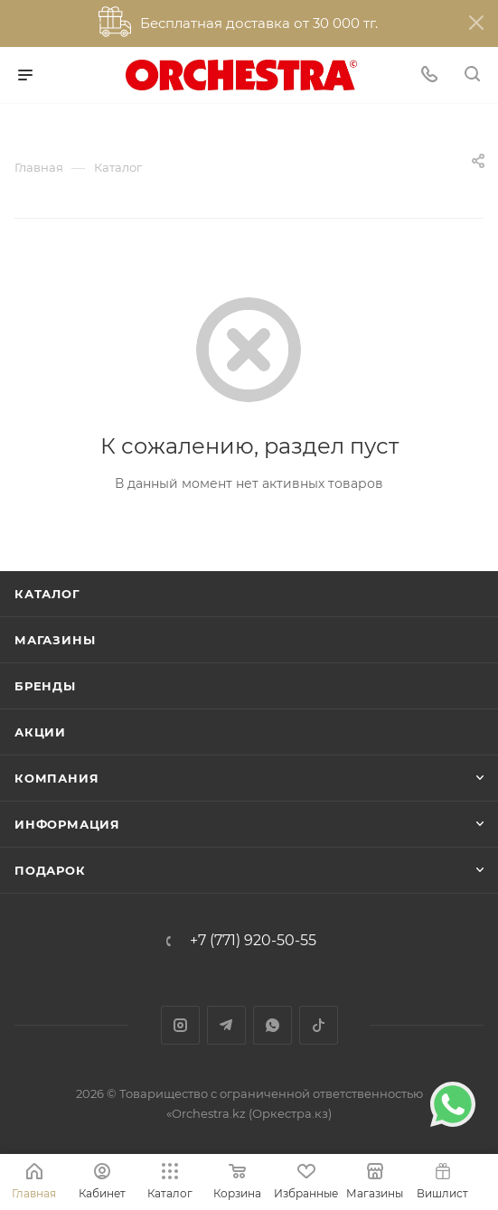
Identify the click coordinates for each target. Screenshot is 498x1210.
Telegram (226, 1025)
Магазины (54, 640)
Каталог (47, 593)
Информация (67, 824)
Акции (40, 732)
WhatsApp (272, 1025)
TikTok (318, 1025)
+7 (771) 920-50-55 (253, 940)
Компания (56, 778)
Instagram (180, 1025)
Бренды (45, 686)
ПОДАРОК (50, 870)
